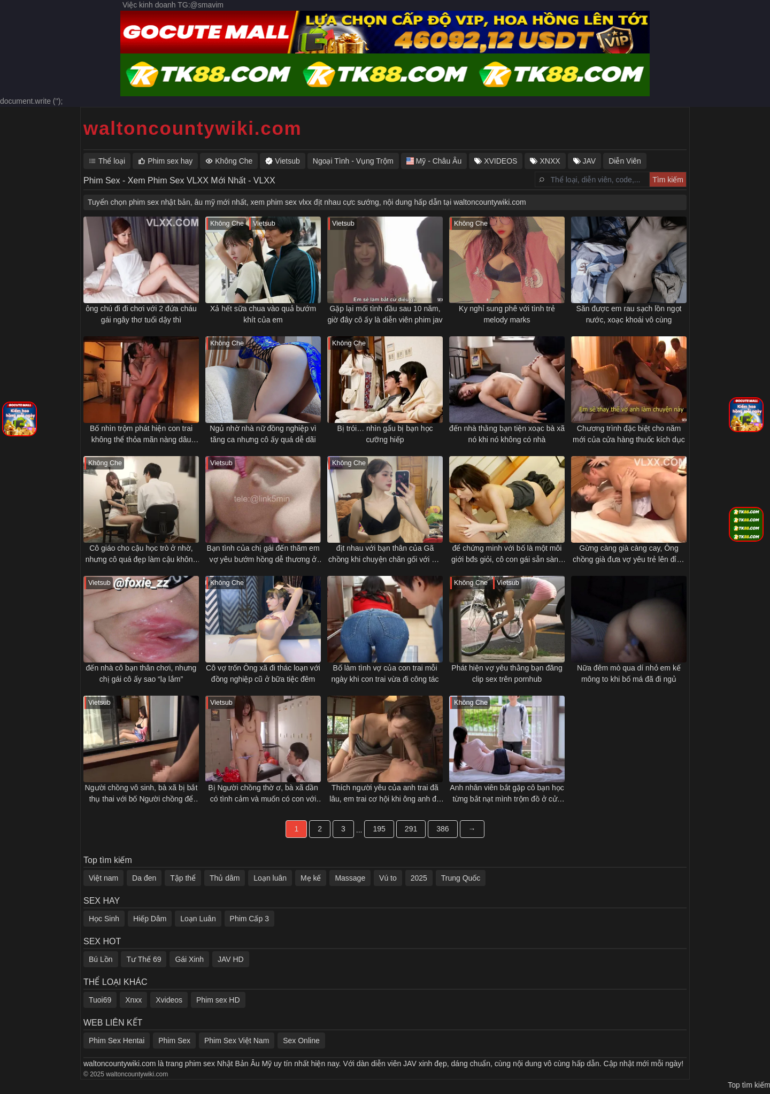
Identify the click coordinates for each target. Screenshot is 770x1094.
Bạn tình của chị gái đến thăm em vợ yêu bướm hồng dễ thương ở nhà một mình (262, 554)
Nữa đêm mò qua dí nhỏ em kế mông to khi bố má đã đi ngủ (629, 673)
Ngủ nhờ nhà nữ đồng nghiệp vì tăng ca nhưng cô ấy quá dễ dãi (263, 434)
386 (442, 829)
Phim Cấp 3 (249, 918)
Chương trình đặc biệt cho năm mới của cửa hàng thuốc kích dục (629, 434)
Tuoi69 (100, 1000)
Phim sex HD (218, 1000)
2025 (419, 878)
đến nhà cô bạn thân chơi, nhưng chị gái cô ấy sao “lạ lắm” (141, 673)
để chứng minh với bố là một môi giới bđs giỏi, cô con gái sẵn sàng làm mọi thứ (507, 554)
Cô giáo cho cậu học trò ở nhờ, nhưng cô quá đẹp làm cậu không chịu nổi (141, 554)
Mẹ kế (311, 878)
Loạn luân (270, 878)
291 (411, 829)
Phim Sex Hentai (116, 1040)
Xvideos (169, 1000)
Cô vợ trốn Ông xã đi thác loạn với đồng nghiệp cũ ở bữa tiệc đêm (263, 673)
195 (379, 829)
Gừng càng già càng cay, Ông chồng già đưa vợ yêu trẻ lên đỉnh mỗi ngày (629, 554)
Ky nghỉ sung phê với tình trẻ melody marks (507, 314)
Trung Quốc (461, 878)
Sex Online (301, 1040)
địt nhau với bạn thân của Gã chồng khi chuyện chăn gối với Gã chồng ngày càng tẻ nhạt (385, 554)
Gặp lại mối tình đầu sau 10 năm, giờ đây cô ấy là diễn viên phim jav (385, 314)
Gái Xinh (189, 959)
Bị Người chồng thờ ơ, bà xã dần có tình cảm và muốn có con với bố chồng (263, 794)
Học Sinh (104, 918)
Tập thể (183, 878)
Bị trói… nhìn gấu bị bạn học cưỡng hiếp (385, 434)
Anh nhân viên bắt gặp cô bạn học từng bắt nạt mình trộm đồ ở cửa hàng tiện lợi (507, 794)
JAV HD (231, 959)
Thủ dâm (225, 878)
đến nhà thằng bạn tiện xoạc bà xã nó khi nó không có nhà (507, 434)
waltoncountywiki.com (192, 128)
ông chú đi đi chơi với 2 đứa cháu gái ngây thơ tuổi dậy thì (141, 314)
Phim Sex (174, 1040)
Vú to (388, 878)
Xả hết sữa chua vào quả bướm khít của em (263, 314)
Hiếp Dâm (149, 918)
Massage (350, 878)
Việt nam (103, 878)
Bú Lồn (101, 959)
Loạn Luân (197, 918)
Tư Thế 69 (143, 959)
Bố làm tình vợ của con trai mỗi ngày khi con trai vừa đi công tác (384, 673)
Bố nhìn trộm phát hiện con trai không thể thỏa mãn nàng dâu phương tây (141, 434)
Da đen (144, 878)
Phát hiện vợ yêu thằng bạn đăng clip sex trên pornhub (506, 673)
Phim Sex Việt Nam (236, 1040)
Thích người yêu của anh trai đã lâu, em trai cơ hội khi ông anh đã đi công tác (385, 794)
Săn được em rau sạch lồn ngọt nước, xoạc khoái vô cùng (629, 314)
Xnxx (133, 1000)
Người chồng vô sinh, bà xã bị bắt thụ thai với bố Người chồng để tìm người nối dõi (141, 794)
